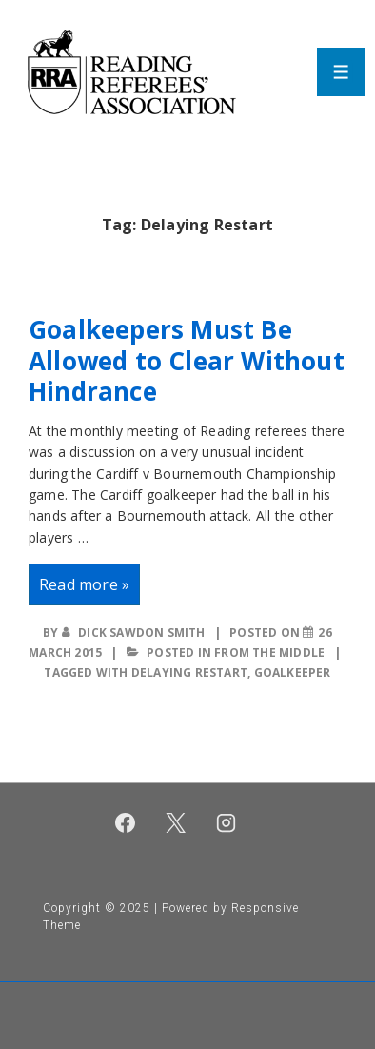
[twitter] (176, 822)
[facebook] (126, 822)
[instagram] (225, 822)
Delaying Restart (189, 672)
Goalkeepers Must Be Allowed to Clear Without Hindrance (187, 360)
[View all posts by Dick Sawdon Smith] (135, 632)
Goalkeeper (292, 672)
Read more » (84, 588)
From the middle (269, 652)
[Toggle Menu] (341, 72)
